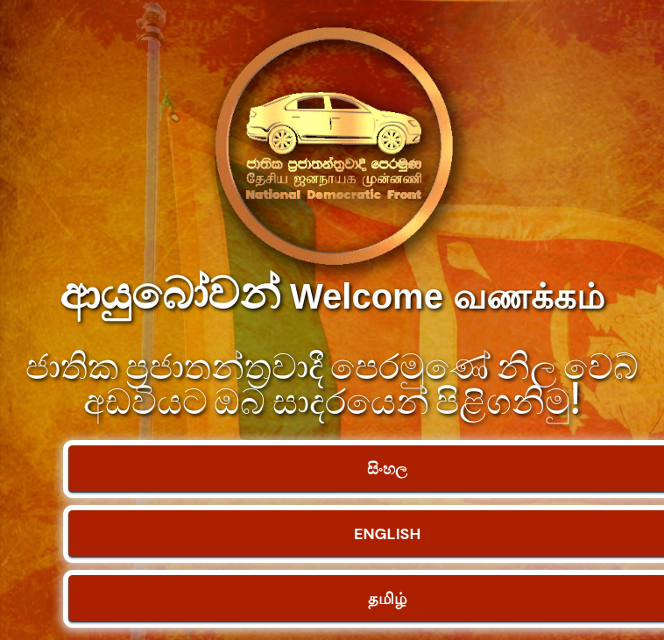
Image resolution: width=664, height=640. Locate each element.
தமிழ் (387, 598)
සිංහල (387, 469)
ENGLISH (387, 533)
